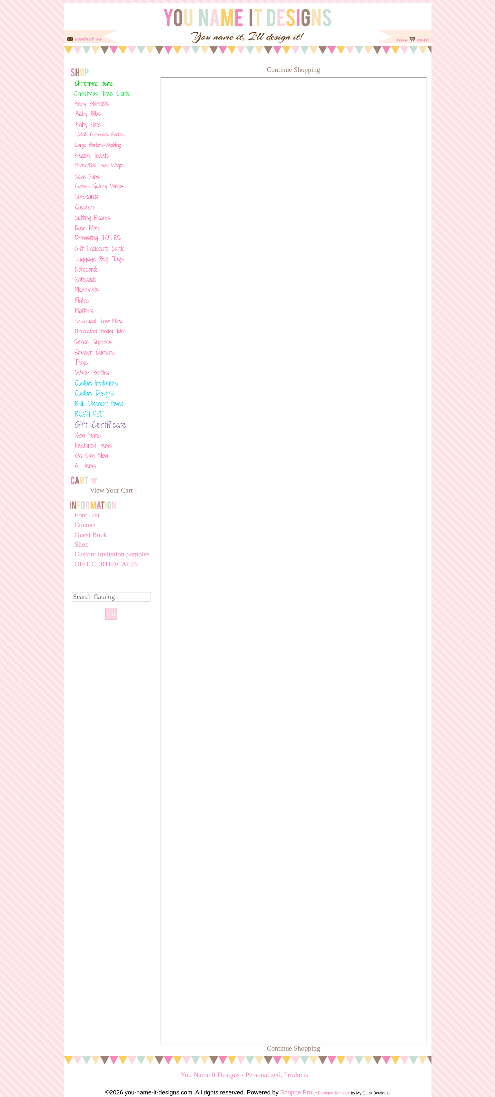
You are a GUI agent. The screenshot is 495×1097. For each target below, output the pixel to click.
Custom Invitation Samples (111, 554)
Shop (81, 544)
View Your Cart (111, 490)
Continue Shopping (293, 69)
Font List (87, 515)
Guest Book (90, 535)
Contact (85, 525)
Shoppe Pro (296, 1092)
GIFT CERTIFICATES (106, 564)
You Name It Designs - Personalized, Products (244, 1075)
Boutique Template (334, 1093)
